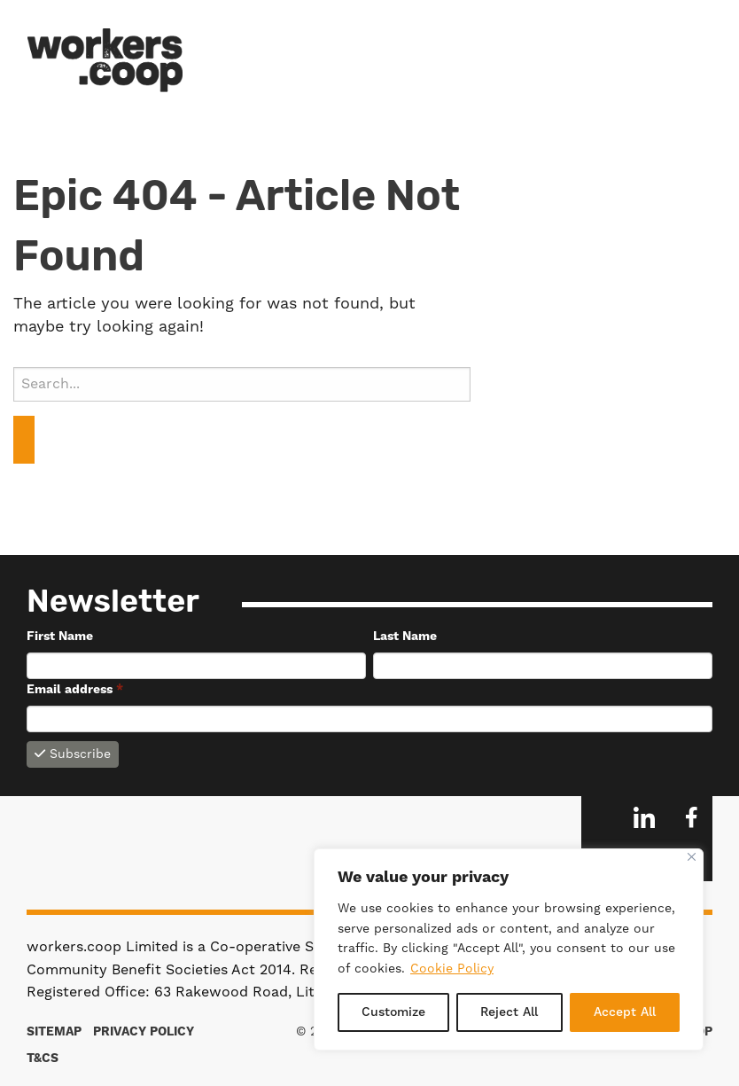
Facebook (691, 817)
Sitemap (54, 1032)
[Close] (692, 857)
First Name (60, 637)
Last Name (405, 637)
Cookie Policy (452, 969)
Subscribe (73, 754)
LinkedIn (644, 817)
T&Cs (42, 1058)
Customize (393, 1012)
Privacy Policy (143, 1032)
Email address (75, 690)
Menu (694, 59)
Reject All (509, 1012)
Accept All (625, 1012)
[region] (509, 949)
